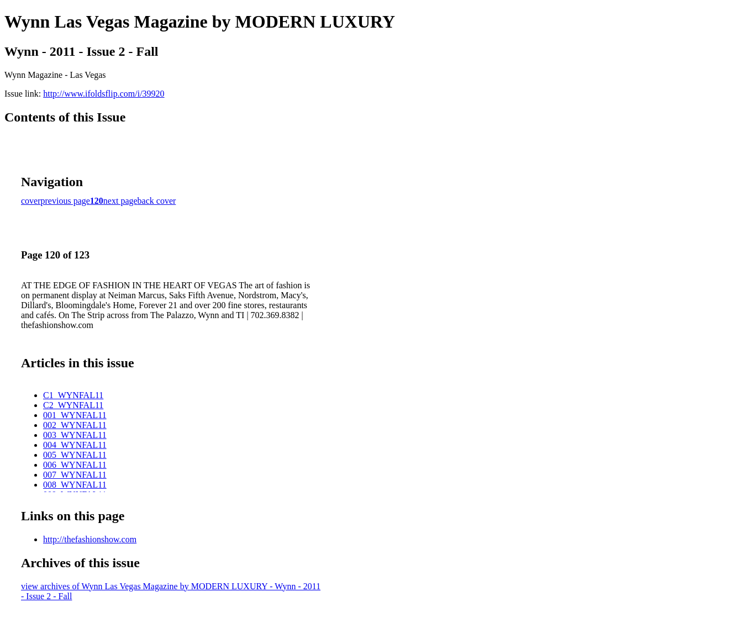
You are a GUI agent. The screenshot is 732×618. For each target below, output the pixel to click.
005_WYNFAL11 (75, 454)
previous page (65, 200)
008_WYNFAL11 (75, 484)
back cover (157, 200)
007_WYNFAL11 (75, 474)
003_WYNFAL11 (75, 435)
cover (31, 200)
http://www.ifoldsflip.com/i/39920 (103, 93)
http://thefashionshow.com (89, 539)
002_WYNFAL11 (75, 425)
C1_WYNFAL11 (73, 395)
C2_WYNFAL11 (73, 405)
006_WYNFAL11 (75, 464)
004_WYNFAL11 (75, 445)
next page (120, 200)
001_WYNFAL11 (75, 415)
